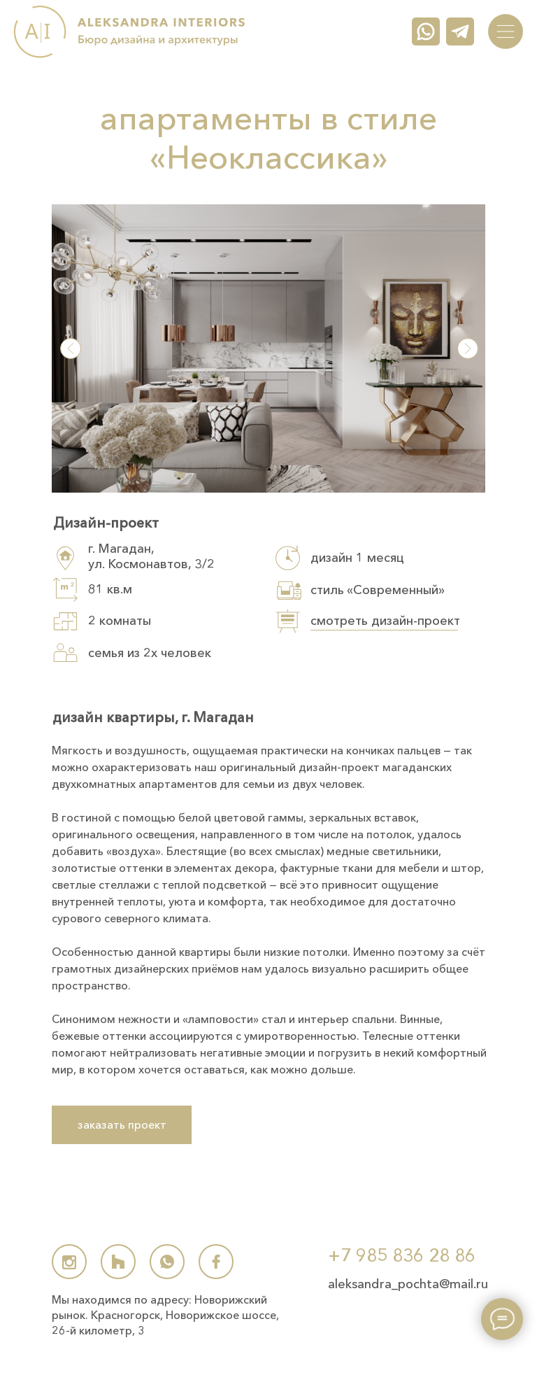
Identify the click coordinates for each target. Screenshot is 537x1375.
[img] (505, 31)
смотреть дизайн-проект (385, 620)
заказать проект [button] (122, 1124)
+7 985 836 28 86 (401, 1255)
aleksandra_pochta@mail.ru (408, 1284)
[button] (268, 348)
